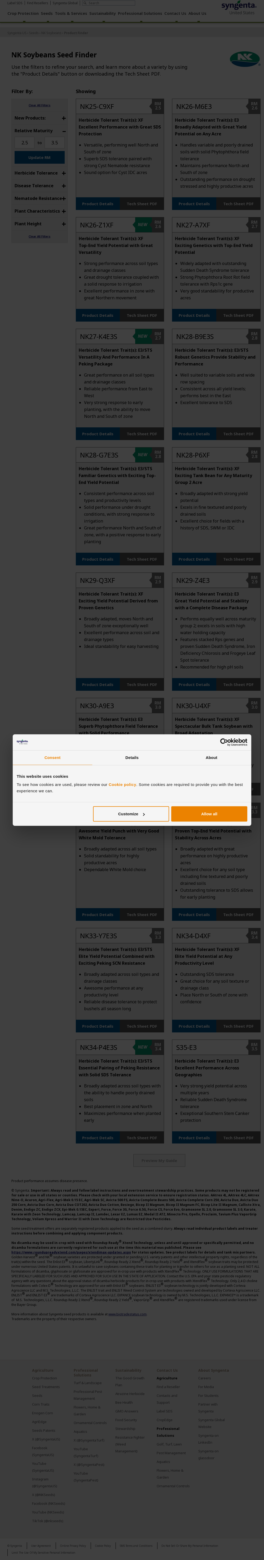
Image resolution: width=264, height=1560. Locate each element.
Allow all (209, 814)
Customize (131, 814)
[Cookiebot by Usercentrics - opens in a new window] (224, 742)
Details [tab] (132, 757)
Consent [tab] (53, 757)
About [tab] (211, 757)
